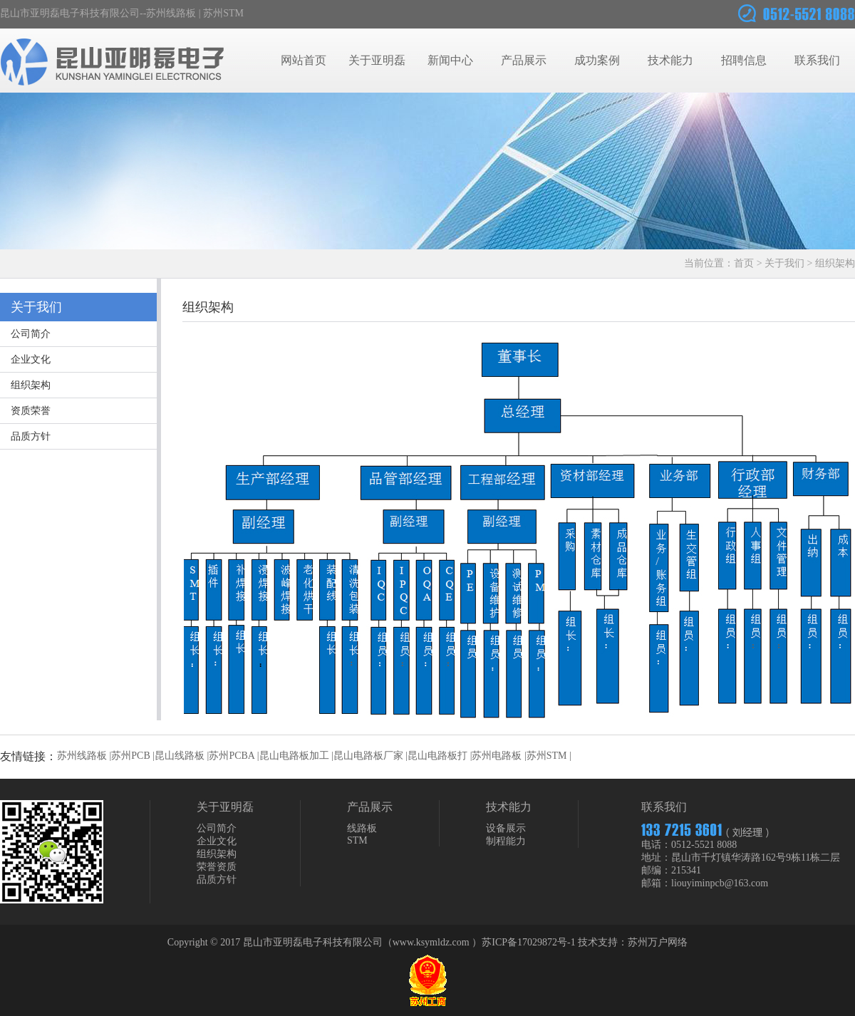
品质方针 (31, 436)
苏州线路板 (171, 13)
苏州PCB (130, 755)
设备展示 (506, 828)
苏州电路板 (497, 755)
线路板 (362, 828)
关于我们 (784, 263)
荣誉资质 (217, 866)
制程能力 (506, 841)
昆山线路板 (179, 755)
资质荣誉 (31, 410)
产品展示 (523, 60)
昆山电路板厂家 (368, 755)
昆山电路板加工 (294, 755)
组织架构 (31, 385)
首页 (744, 263)
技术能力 (670, 60)
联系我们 (817, 60)
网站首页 (303, 60)
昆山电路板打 (437, 755)
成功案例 (597, 60)
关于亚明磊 (376, 60)
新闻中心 (450, 60)
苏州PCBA (231, 755)
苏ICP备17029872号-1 (528, 942)
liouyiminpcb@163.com (719, 883)
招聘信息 (744, 60)
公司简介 (31, 333)
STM (357, 840)
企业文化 (31, 359)
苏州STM (223, 13)
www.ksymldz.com (431, 942)
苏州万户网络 (658, 942)
